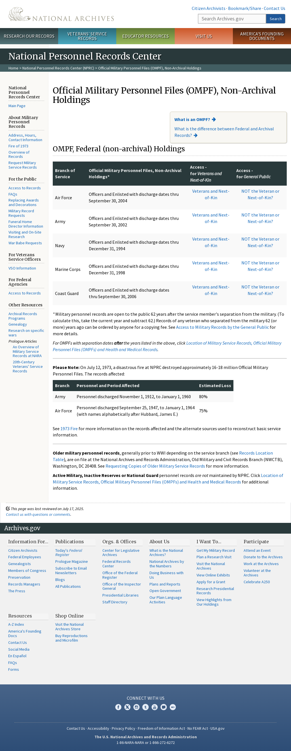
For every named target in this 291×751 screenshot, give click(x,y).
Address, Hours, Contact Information (25, 137)
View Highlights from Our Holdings (214, 602)
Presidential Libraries (120, 595)
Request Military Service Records (23, 165)
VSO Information (22, 268)
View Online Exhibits (213, 575)
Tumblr (145, 707)
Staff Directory (114, 601)
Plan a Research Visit (214, 556)
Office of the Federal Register (120, 575)
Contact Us (274, 8)
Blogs (60, 579)
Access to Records (25, 187)
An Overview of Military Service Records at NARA (27, 351)
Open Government (165, 590)
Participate (256, 541)
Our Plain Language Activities (165, 599)
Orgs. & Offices (119, 541)
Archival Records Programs (23, 316)
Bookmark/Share (244, 8)
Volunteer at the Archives (257, 573)
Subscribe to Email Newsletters (71, 570)
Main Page (17, 105)
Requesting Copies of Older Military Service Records (155, 466)
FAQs (13, 194)
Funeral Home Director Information (26, 224)
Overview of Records (19, 154)
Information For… (28, 541)
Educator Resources (145, 36)
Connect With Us (146, 698)
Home (13, 68)
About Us (159, 541)
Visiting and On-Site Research (25, 234)
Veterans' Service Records (87, 36)
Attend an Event (257, 550)
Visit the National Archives (211, 566)
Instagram (136, 707)
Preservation (19, 577)
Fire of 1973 (18, 145)
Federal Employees (24, 556)
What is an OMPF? (192, 119)
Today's (68, 552)
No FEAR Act (197, 728)
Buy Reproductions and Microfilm (71, 638)
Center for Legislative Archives (121, 552)
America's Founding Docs (24, 633)
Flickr (172, 707)
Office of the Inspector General (121, 586)
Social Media (18, 649)
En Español (17, 655)
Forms (13, 669)
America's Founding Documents (262, 36)
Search (276, 18)
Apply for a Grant (211, 581)
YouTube (154, 707)
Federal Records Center (116, 563)
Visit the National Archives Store (69, 626)
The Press (16, 590)
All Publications (68, 586)
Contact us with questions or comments (38, 514)
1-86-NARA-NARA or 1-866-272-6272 (146, 742)
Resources (20, 616)
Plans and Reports (164, 584)
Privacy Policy (123, 728)
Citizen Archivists (208, 8)
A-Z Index (16, 624)
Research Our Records (29, 36)
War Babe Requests (25, 242)
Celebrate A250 (257, 581)
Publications (69, 541)
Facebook (118, 707)
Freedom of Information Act (161, 728)
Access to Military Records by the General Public (222, 327)
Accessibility (98, 728)
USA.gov (217, 728)
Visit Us (204, 36)
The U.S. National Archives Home (61, 14)
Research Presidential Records (215, 591)
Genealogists (19, 563)
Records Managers (24, 584)
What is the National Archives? (166, 552)
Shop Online (69, 616)
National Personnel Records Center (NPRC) (58, 68)
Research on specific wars (26, 333)
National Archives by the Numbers (166, 563)
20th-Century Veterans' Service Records (28, 366)
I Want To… (209, 541)
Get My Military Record (216, 550)
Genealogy (18, 324)
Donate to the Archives (263, 556)
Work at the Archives (261, 563)
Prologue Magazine (71, 561)
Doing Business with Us (166, 575)
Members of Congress (27, 570)
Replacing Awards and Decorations (24, 202)
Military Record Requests (21, 213)
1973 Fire (69, 428)
